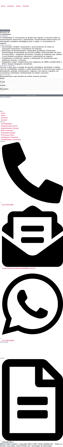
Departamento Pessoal (10, 128)
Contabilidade (6, 124)
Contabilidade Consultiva (11, 139)
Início (3, 113)
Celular (3, 85)
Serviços (10, 6)
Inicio (3, 6)
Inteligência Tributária (9, 137)
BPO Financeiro (7, 130)
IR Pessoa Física (7, 135)
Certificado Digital (8, 133)
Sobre (18, 6)
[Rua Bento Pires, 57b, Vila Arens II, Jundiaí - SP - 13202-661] (31, 101)
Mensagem (4, 89)
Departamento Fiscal (9, 126)
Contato (26, 6)
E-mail (2, 82)
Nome (2, 78)
